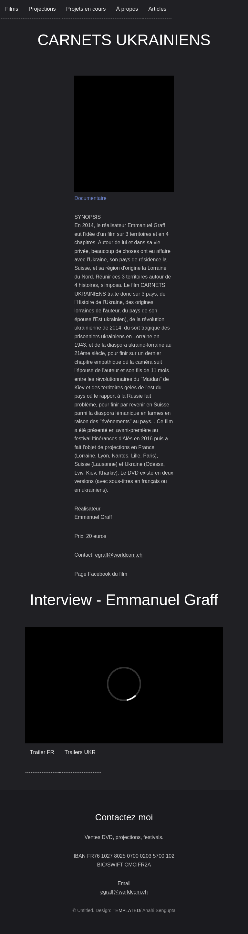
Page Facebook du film (100, 574)
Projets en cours (86, 9)
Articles (158, 9)
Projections (42, 9)
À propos (127, 9)
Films (11, 9)
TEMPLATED (126, 910)
